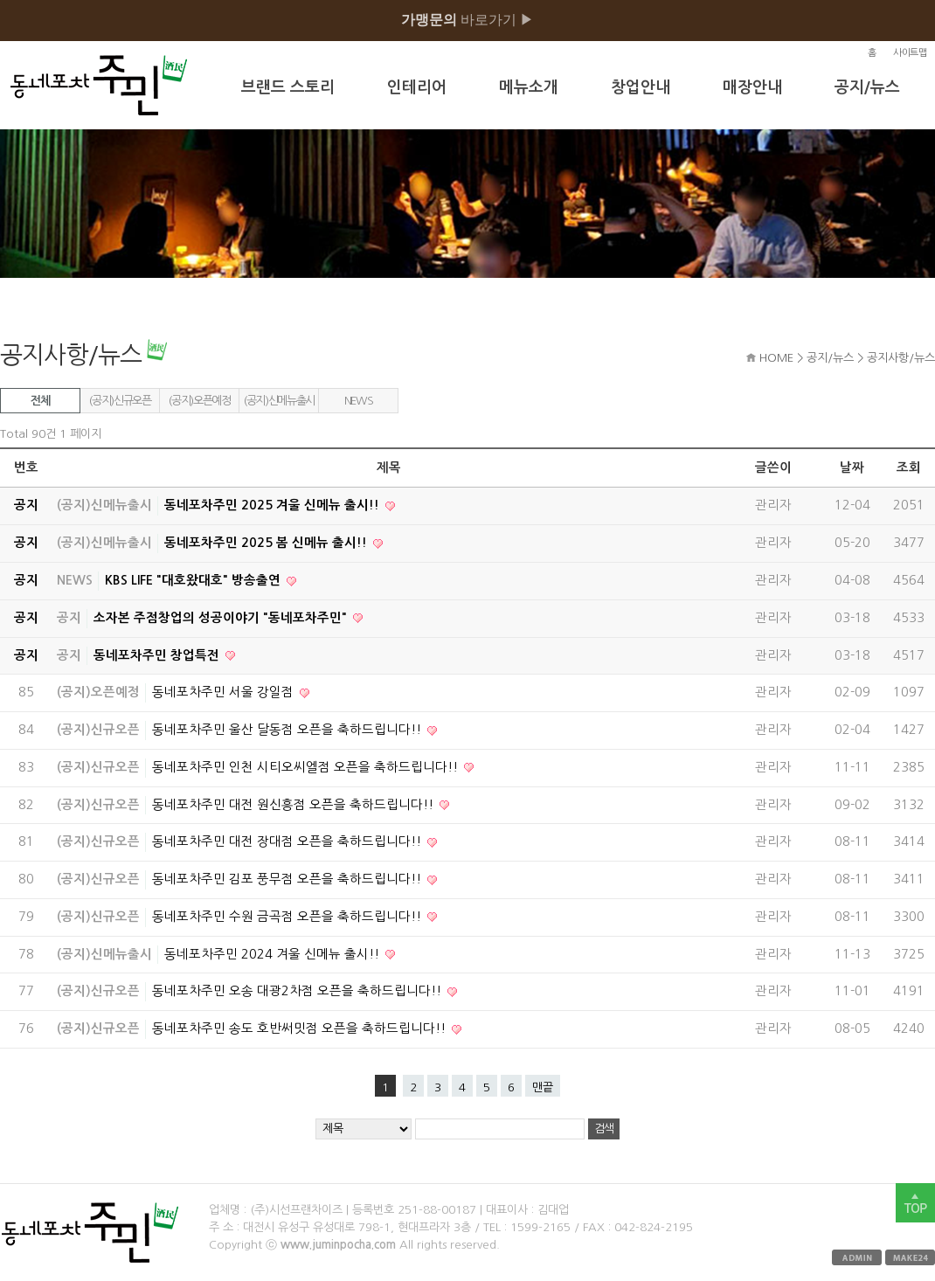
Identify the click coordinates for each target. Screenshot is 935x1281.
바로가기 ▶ (467, 19)
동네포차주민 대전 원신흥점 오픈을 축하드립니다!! (294, 805)
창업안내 (640, 87)
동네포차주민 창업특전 (158, 655)
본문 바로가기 (0, 0)
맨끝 (542, 1087)
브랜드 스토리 (288, 87)
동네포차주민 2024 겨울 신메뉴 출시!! (273, 954)
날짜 (852, 467)
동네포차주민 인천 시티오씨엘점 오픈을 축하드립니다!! (306, 767)
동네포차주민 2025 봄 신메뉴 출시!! (267, 543)
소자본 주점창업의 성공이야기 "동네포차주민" (222, 618)
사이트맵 (909, 53)
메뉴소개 (528, 87)
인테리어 (417, 87)
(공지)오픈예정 (199, 400)
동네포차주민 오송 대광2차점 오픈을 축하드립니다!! (298, 991)
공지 (69, 618)
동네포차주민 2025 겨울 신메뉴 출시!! (273, 505)
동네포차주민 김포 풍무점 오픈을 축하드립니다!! (288, 879)
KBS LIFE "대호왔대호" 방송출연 (194, 580)
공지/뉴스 (867, 87)
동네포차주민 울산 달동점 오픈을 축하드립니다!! (288, 730)
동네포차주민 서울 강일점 (224, 692)
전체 (40, 400)
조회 (909, 467)
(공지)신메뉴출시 (279, 400)
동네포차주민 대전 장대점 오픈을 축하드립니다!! (288, 841)
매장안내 (752, 87)
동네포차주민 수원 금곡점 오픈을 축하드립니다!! (288, 917)
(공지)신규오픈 (119, 400)
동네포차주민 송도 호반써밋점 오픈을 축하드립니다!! (300, 1028)
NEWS (358, 400)
